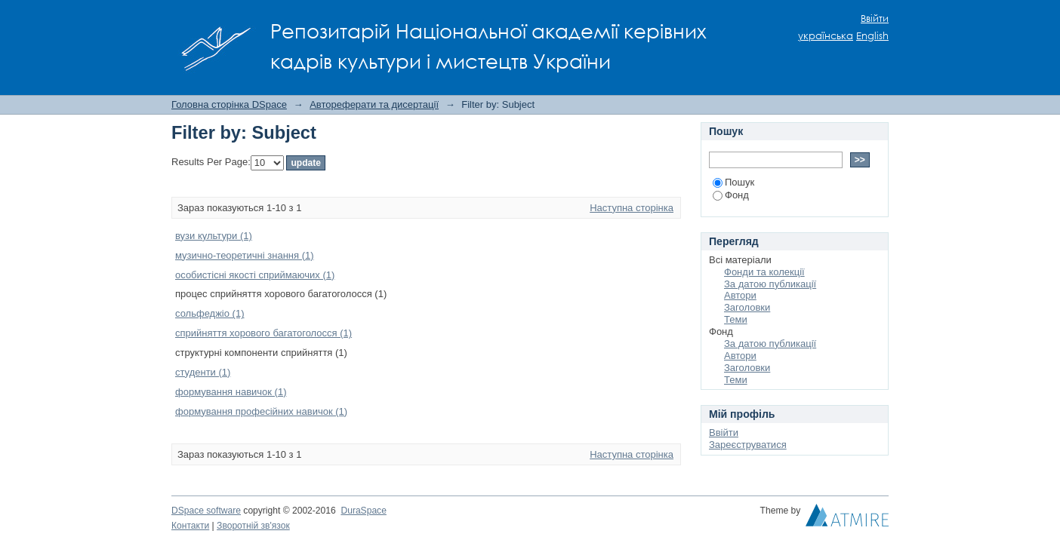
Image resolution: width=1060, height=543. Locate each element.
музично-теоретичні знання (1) (244, 255)
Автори (740, 295)
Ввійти (875, 18)
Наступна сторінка (631, 207)
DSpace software (206, 510)
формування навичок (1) (231, 391)
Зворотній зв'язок (253, 525)
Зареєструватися (748, 444)
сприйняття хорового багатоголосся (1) (263, 333)
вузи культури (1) (213, 235)
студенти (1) (202, 372)
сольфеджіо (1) (210, 313)
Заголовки (747, 307)
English (872, 35)
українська (825, 35)
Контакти (190, 525)
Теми (735, 319)
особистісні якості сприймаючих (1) (254, 275)
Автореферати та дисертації (374, 104)
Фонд (731, 195)
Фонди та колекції (764, 272)
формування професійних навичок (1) (261, 411)
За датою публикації (770, 284)
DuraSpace (363, 510)
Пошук (733, 182)
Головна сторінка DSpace (229, 104)
